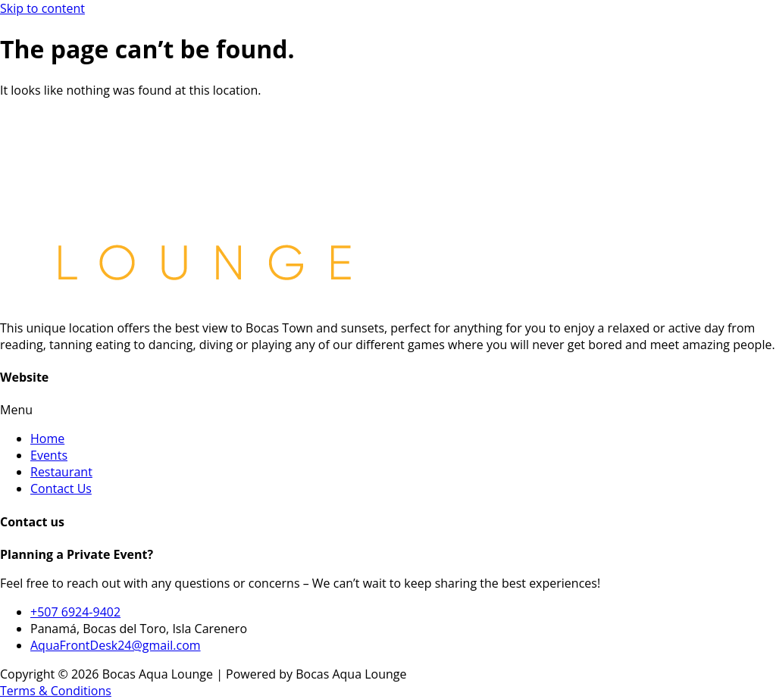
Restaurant (61, 471)
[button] (388, 409)
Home (47, 438)
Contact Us (61, 488)
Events (48, 455)
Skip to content (42, 8)
